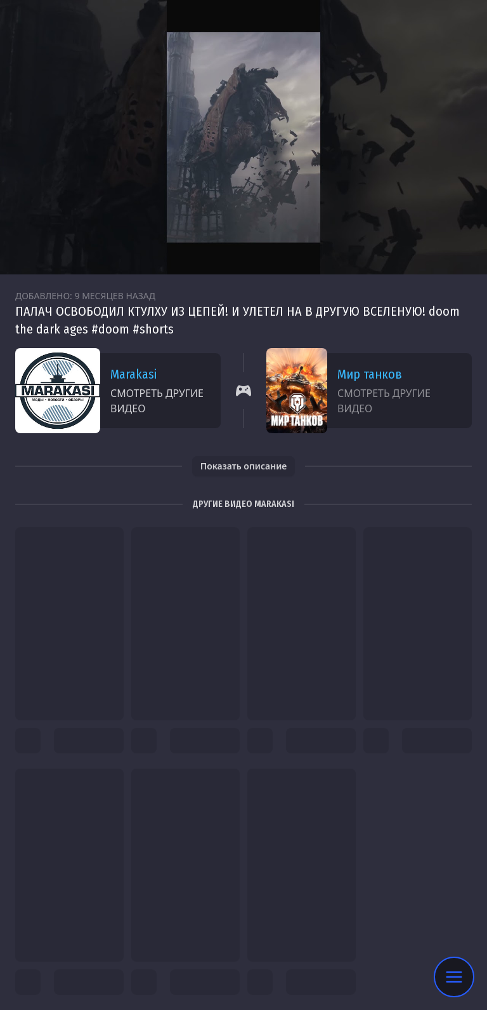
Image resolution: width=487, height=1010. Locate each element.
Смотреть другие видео (157, 400)
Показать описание (243, 466)
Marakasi (133, 374)
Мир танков (369, 374)
